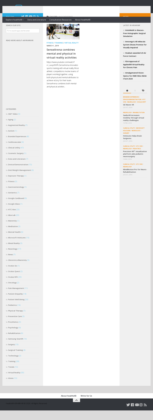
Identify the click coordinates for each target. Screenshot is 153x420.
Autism (11, 140)
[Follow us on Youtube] (30, 26)
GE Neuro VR (128, 114)
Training (59, 52)
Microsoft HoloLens (17, 247)
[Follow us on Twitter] (22, 26)
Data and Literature (36, 19)
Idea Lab (11, 224)
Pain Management (16, 298)
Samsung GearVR (15, 348)
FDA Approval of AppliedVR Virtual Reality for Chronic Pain (133, 74)
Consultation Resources (60, 19)
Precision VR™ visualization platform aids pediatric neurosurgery (135, 163)
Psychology (13, 337)
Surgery (11, 354)
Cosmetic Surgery (16, 163)
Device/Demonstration (18, 174)
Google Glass (14, 213)
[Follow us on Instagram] (34, 26)
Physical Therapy (15, 320)
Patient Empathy (15, 303)
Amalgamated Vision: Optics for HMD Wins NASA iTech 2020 (135, 85)
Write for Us (86, 405)
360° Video (13, 123)
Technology (13, 365)
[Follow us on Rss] (38, 26)
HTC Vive (12, 219)
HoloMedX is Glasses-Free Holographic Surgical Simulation (134, 43)
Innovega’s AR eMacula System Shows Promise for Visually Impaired (135, 54)
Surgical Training (15, 359)
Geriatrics (12, 202)
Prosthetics (13, 331)
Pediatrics (12, 314)
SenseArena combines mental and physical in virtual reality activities (62, 63)
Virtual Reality (72, 52)
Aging (10, 129)
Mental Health (14, 241)
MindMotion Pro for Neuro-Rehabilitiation (135, 180)
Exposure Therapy (16, 185)
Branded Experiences (17, 146)
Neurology (12, 258)
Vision (10, 388)
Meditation (13, 236)
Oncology (12, 292)
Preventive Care (15, 326)
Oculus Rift (13, 286)
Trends (11, 376)
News (10, 264)
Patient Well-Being (16, 309)
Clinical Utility (14, 157)
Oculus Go (12, 275)
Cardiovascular (14, 151)
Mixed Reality (14, 253)
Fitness (50, 52)
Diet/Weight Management (19, 179)
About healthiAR (82, 19)
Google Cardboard (16, 208)
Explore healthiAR (14, 19)
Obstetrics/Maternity (17, 269)
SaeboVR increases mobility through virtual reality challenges (133, 127)
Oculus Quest (14, 281)
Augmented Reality (16, 135)
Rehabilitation (14, 343)
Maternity (12, 230)
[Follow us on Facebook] (26, 26)
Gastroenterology (16, 196)
